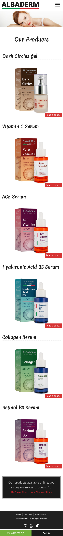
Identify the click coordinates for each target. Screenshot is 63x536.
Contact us (28, 514)
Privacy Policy (40, 514)
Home (18, 514)
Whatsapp (15, 533)
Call (47, 533)
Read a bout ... (53, 114)
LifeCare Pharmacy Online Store (31, 492)
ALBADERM (26, 518)
